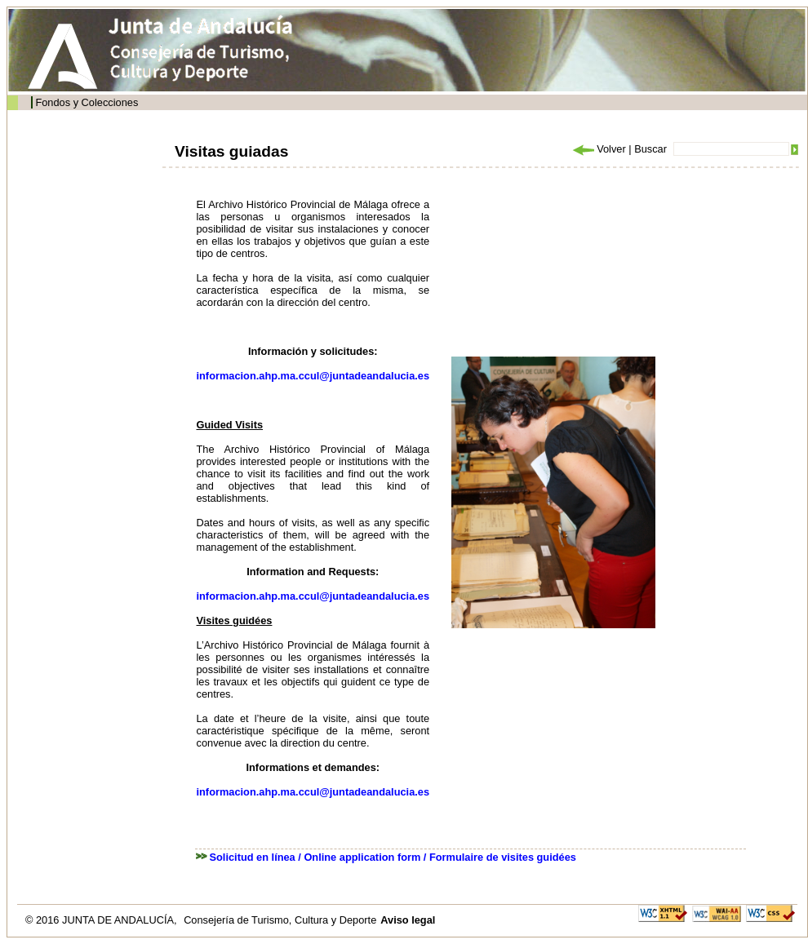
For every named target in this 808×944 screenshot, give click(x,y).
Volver (598, 149)
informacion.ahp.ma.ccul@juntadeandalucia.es (313, 376)
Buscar (650, 149)
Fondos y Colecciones (86, 102)
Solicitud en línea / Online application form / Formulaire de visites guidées (393, 857)
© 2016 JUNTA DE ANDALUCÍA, (102, 920)
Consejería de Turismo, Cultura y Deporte (280, 920)
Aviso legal (407, 920)
